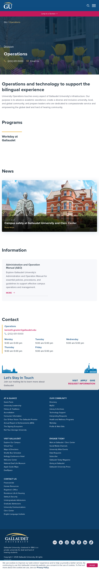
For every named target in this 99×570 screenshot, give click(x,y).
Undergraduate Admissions (15, 500)
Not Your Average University (15, 430)
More (11, 292)
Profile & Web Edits (57, 426)
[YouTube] (61, 542)
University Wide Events (59, 449)
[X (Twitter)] (73, 542)
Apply (83, 380)
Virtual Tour (8, 446)
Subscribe (53, 456)
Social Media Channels (58, 446)
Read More (9, 227)
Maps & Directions (11, 449)
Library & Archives (57, 409)
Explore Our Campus (12, 442)
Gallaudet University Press (60, 466)
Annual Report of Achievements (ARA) (19, 423)
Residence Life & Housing (14, 493)
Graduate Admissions (12, 503)
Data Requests (55, 453)
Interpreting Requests (58, 416)
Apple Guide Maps (11, 466)
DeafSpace (8, 470)
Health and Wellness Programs (62, 419)
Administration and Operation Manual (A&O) (23, 266)
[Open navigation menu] (94, 5)
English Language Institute (14, 514)
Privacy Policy (43, 567)
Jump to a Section (49, 13)
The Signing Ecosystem (13, 426)
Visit (75, 380)
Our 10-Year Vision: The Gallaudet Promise (20, 419)
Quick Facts (8, 402)
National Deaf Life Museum (14, 463)
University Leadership (12, 405)
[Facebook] (79, 542)
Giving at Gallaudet (57, 463)
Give (92, 380)
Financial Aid (9, 482)
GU (5, 22)
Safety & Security (10, 496)
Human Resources (11, 486)
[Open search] (89, 5)
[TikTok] (91, 542)
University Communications (15, 507)
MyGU (52, 405)
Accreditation (9, 412)
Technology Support (57, 412)
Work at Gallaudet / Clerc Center (62, 442)
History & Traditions (11, 409)
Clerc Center (9, 510)
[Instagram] (67, 542)
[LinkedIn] (85, 542)
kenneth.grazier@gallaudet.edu (20, 330)
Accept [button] (92, 565)
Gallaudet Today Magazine (60, 460)
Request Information (81, 383)
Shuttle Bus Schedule (12, 453)
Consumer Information (13, 416)
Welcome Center (10, 460)
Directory (53, 402)
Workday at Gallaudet (10, 138)
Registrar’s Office (11, 489)
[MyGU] (55, 542)
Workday (53, 423)
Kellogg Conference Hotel (14, 456)
